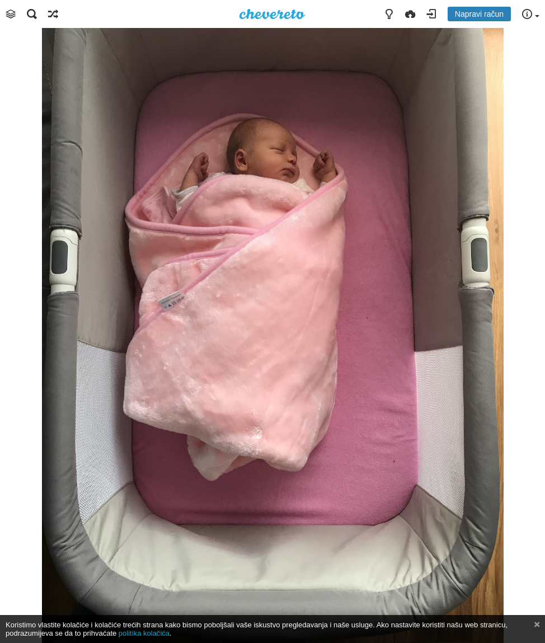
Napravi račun (479, 14)
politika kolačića (144, 633)
